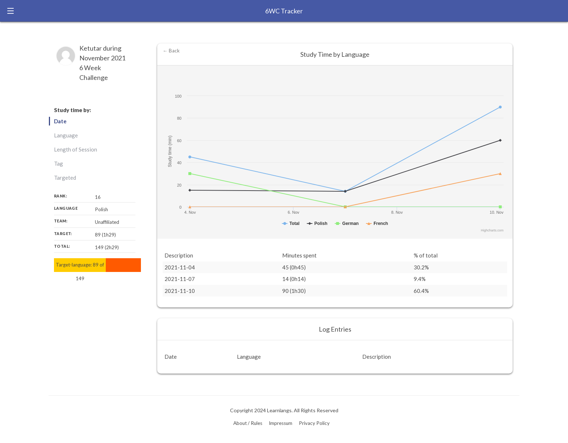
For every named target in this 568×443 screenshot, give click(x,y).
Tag (58, 163)
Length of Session (75, 149)
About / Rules (247, 423)
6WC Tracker (284, 11)
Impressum (280, 423)
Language (66, 135)
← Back (171, 51)
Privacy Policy (314, 423)
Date (60, 121)
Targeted (65, 177)
